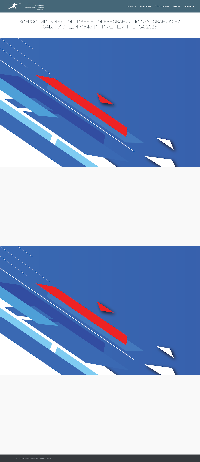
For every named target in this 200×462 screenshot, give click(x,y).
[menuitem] (132, 6)
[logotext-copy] (27, 6)
